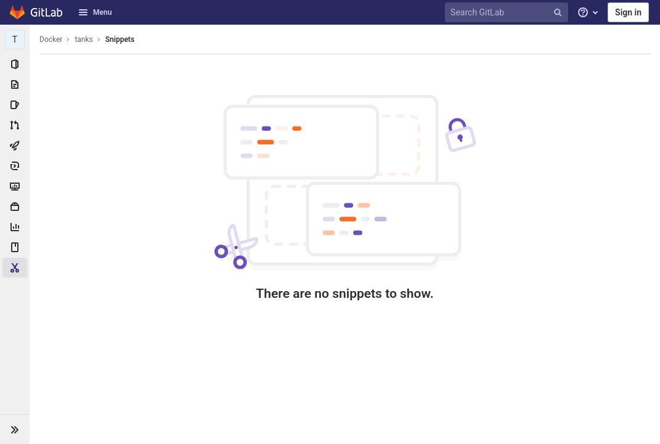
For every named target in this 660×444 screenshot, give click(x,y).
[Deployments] (14, 166)
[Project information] (14, 64)
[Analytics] (14, 227)
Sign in (628, 12)
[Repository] (14, 84)
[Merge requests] (14, 125)
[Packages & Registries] (14, 206)
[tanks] (14, 39)
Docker (50, 39)
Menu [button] (95, 12)
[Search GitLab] (508, 12)
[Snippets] (14, 268)
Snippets (119, 39)
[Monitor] (14, 186)
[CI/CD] (14, 145)
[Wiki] (14, 247)
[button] (15, 429)
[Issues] (14, 105)
